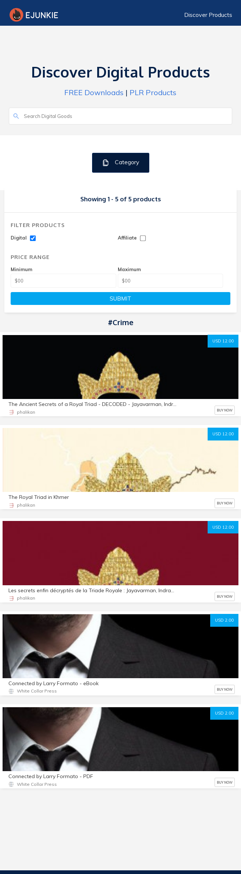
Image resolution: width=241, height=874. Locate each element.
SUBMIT (120, 298)
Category (120, 162)
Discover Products (208, 14)
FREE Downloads (94, 92)
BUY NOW (225, 410)
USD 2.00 (224, 620)
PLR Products (152, 92)
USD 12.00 (223, 341)
